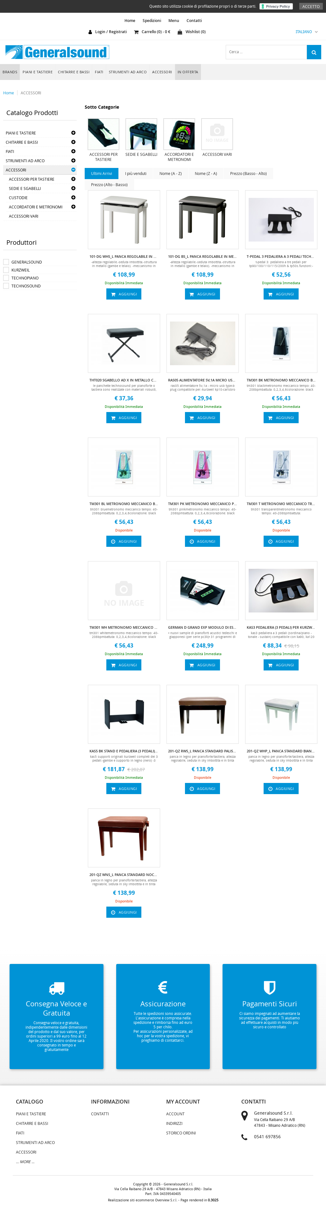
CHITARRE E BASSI (73, 71)
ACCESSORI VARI (23, 216)
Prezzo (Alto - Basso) (109, 184)
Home (8, 92)
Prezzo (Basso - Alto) (248, 173)
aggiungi (124, 294)
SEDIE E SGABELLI (25, 188)
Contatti (194, 20)
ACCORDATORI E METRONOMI (35, 206)
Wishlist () (192, 31)
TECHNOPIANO (25, 277)
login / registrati (111, 31)
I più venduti (135, 173)
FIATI (99, 71)
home (129, 20)
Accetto (311, 6)
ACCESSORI (162, 71)
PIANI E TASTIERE (38, 71)
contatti (253, 1101)
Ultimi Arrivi (101, 173)
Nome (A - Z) (170, 173)
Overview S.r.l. (166, 1200)
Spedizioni (152, 20)
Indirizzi (174, 1123)
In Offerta (188, 71)
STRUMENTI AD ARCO (128, 71)
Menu (173, 20)
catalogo (29, 1101)
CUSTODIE (18, 197)
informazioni (110, 1101)
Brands (10, 71)
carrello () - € (152, 31)
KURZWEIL (20, 269)
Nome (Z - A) (206, 173)
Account (175, 1113)
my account (183, 1101)
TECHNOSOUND (26, 285)
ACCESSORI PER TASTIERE (31, 179)
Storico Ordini (181, 1132)
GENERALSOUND (26, 261)
